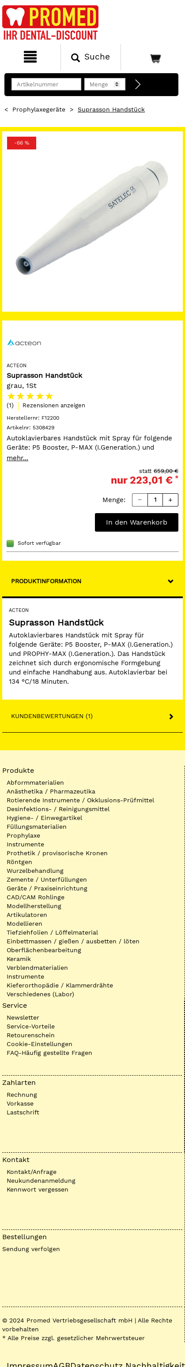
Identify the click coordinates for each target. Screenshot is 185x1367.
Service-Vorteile (31, 1026)
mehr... (17, 458)
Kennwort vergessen (37, 1189)
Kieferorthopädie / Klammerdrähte (60, 985)
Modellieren (24, 923)
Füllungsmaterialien (37, 826)
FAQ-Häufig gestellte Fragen (49, 1052)
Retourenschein (31, 1035)
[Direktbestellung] (138, 84)
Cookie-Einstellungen (39, 1043)
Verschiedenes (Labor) (40, 994)
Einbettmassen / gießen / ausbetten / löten (73, 941)
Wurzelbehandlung (35, 870)
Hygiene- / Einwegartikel (44, 817)
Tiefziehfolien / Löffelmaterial (52, 932)
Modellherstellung (34, 905)
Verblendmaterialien (37, 967)
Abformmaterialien (35, 782)
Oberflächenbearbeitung (44, 950)
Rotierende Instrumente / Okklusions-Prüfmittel (80, 800)
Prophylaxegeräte (38, 109)
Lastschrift (23, 1112)
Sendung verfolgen (31, 1248)
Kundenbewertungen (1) (52, 715)
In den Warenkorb (136, 522)
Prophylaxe (23, 835)
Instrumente (25, 844)
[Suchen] (91, 57)
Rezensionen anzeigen (54, 405)
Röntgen (19, 861)
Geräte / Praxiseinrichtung (47, 888)
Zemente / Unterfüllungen (47, 879)
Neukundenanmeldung (41, 1180)
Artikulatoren (27, 914)
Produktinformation (46, 581)
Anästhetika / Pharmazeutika (51, 791)
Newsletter (23, 1017)
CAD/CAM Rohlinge (35, 897)
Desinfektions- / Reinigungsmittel (58, 808)
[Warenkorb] (152, 57)
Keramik (19, 958)
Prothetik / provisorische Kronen (57, 853)
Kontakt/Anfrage (32, 1171)
